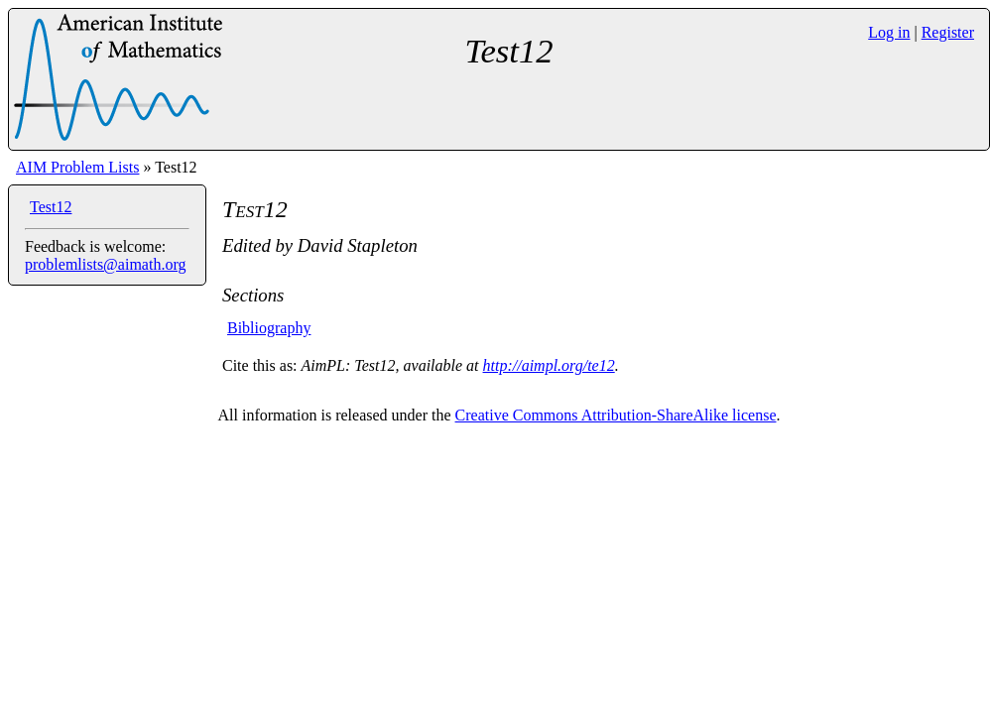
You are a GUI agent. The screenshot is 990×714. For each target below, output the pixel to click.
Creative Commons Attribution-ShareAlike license (616, 415)
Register (948, 32)
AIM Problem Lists (77, 167)
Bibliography (268, 327)
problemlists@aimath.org (105, 264)
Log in (889, 32)
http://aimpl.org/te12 (549, 365)
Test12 (50, 206)
